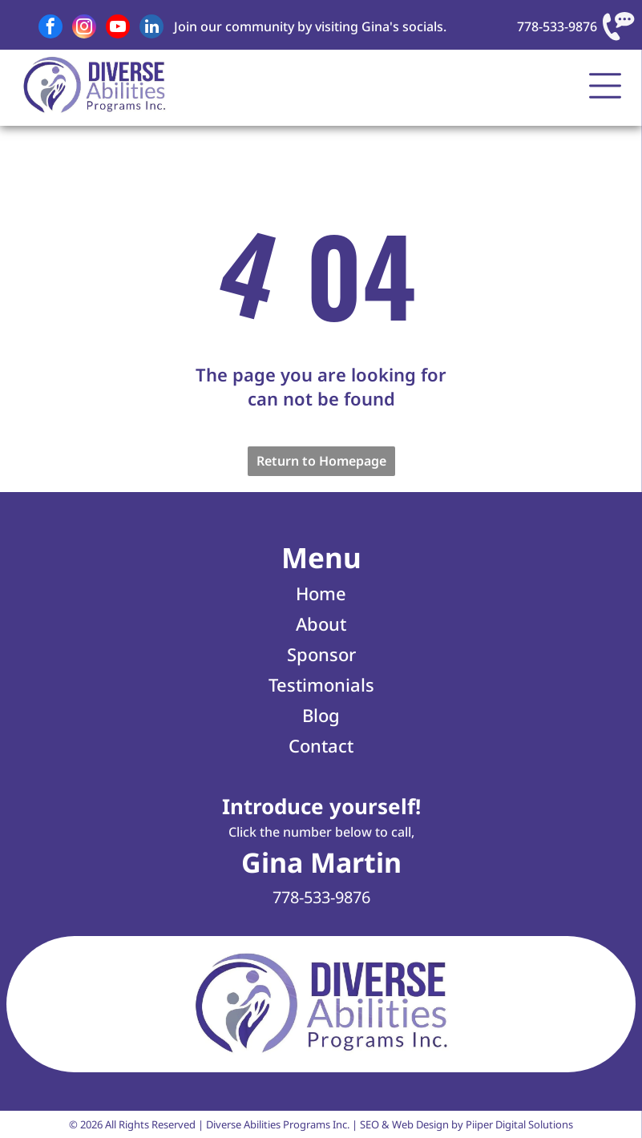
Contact (321, 745)
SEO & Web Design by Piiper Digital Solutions (466, 1124)
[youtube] (118, 28)
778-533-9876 (557, 26)
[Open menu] (605, 86)
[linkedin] (151, 28)
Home (321, 593)
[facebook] (50, 28)
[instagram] (84, 28)
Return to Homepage (321, 461)
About (321, 623)
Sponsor (321, 654)
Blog (321, 715)
